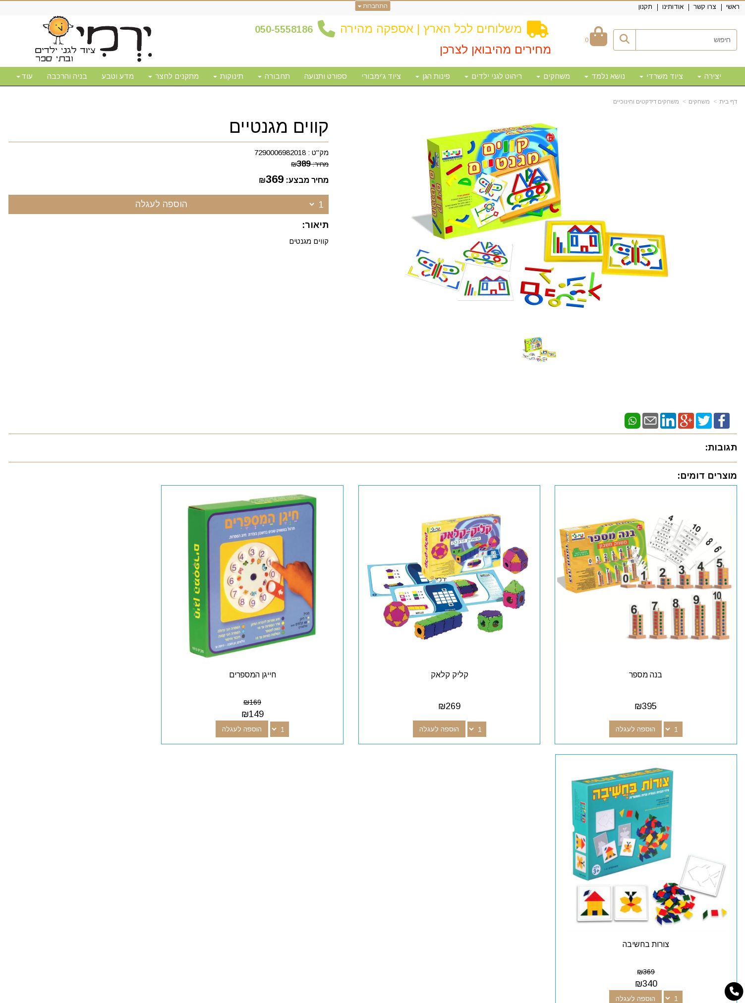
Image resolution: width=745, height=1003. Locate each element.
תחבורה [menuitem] (274, 76)
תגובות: (721, 447)
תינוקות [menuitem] (228, 76)
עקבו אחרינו (458, 770)
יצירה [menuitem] (709, 76)
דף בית (728, 101)
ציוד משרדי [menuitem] (661, 76)
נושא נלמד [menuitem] (604, 76)
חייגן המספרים (279, 664)
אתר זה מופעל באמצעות (373, 994)
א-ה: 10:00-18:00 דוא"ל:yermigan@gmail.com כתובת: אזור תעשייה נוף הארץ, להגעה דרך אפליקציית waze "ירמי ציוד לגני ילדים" (152, 812)
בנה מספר (651, 664)
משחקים (699, 101)
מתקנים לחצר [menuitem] (173, 76)
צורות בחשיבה (93, 664)
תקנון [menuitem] (645, 6)
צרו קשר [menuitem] (704, 6)
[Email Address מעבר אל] (433, 787)
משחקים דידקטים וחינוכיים (646, 101)
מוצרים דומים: (707, 476)
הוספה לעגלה (161, 204)
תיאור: (315, 225)
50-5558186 (286, 29)
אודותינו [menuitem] (673, 6)
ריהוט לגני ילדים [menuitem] (493, 76)
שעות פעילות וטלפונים (184, 770)
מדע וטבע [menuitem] (118, 76)
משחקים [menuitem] (553, 76)
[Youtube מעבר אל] (449, 787)
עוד (24, 76)
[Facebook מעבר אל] (481, 787)
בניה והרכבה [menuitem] (67, 76)
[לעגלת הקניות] (596, 40)
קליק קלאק (465, 664)
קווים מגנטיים (279, 127)
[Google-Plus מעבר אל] (465, 787)
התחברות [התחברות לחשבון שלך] (372, 5)
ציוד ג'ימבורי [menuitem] (381, 76)
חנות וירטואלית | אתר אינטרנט (309, 994)
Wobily (404, 994)
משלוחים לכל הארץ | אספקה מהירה (431, 28)
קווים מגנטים (308, 241)
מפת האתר (709, 770)
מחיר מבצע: (307, 180)
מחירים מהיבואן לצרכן (495, 49)
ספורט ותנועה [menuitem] (325, 76)
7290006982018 (280, 152)
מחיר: (310, 164)
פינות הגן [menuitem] (432, 76)
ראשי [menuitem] (733, 6)
